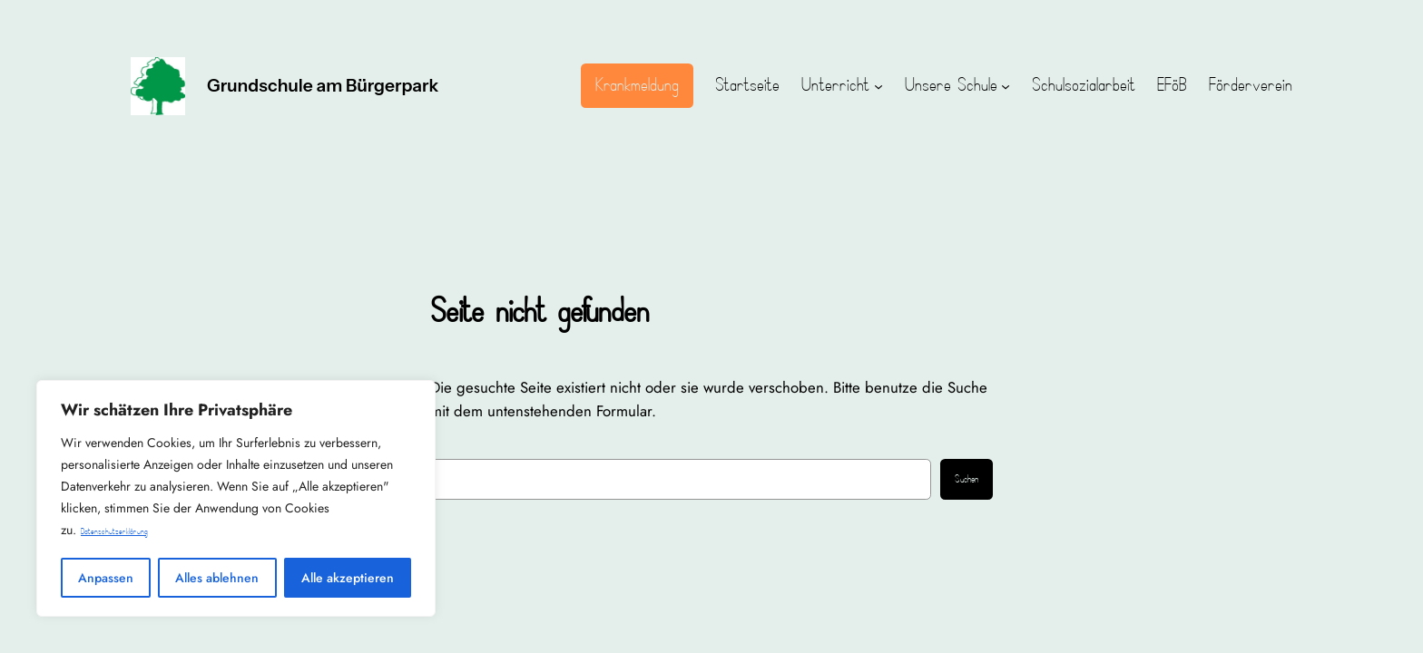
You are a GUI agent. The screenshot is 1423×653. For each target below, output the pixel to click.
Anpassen (105, 578)
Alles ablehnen (217, 578)
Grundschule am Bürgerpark (322, 85)
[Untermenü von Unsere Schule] (1005, 86)
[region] (236, 498)
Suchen (966, 480)
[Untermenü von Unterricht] (878, 86)
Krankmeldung (637, 85)
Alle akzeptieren (347, 578)
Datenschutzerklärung (114, 532)
